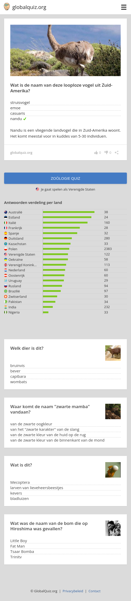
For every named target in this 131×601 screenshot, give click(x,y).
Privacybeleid (73, 591)
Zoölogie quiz (65, 178)
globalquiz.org (29, 7)
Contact (95, 591)
